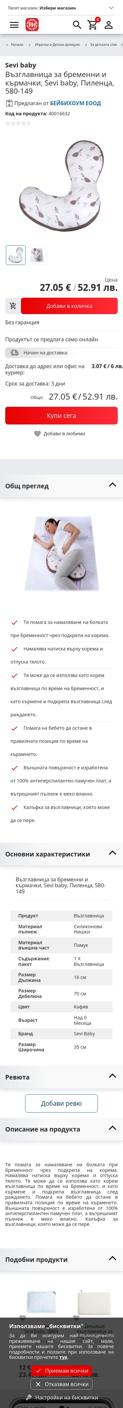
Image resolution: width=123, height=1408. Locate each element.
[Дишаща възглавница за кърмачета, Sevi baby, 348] (95, 1299)
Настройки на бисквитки (61, 1397)
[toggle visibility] (61, 486)
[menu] (14, 24)
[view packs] (61, 306)
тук (63, 1357)
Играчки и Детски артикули (54, 44)
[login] (108, 24)
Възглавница (89, 915)
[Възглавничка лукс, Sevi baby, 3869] (41, 1299)
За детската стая (100, 45)
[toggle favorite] (59, 434)
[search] (77, 24)
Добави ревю (61, 1103)
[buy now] (61, 415)
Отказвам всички (61, 1384)
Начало (14, 45)
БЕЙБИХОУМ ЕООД (75, 103)
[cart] (92, 24)
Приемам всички (61, 1371)
